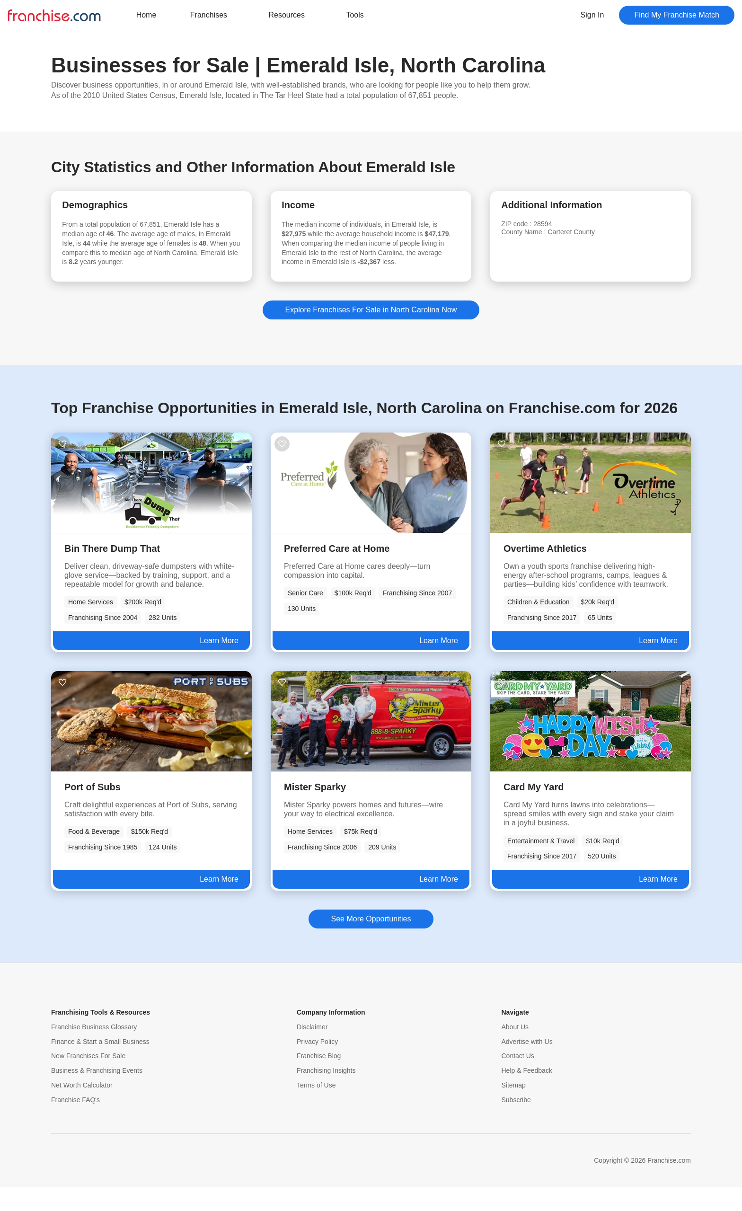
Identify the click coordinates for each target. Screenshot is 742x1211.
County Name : (535, 237)
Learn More (219, 665)
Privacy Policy (317, 1066)
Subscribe (516, 1124)
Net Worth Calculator (82, 1109)
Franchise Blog (319, 1080)
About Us (515, 1051)
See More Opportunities (371, 943)
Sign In (592, 15)
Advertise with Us (527, 1066)
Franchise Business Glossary (94, 1051)
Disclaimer (312, 1051)
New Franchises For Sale (88, 1080)
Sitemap (514, 1109)
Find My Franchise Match (676, 15)
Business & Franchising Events (96, 1094)
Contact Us (518, 1080)
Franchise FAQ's (75, 1124)
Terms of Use (316, 1109)
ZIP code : (527, 228)
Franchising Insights (326, 1094)
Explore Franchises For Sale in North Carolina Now (371, 334)
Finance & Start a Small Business (100, 1066)
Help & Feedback (527, 1094)
